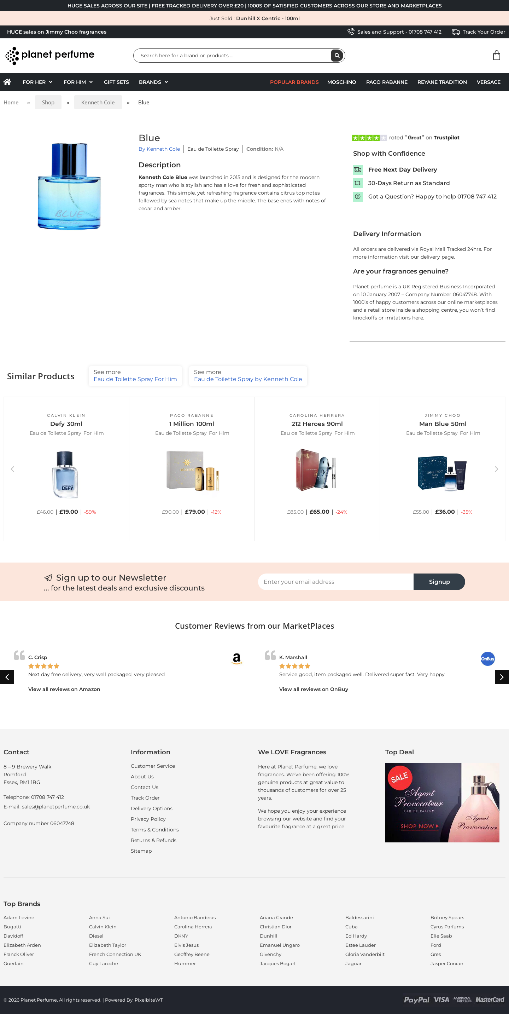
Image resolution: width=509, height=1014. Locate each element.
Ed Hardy (356, 936)
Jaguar (353, 963)
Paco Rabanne (387, 82)
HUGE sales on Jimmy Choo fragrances (56, 32)
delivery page (437, 257)
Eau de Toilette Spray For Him (135, 375)
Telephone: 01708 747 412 (34, 797)
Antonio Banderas (195, 917)
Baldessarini (359, 917)
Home (11, 102)
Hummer (185, 963)
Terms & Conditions (155, 829)
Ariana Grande (276, 917)
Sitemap (141, 851)
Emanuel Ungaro (280, 945)
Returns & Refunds (153, 840)
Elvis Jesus (186, 945)
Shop (48, 102)
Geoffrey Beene (192, 954)
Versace (489, 82)
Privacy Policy (148, 819)
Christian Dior (276, 926)
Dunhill (268, 936)
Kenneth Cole (98, 102)
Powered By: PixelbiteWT (134, 1000)
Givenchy (270, 954)
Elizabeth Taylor (107, 945)
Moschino (341, 82)
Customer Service (153, 766)
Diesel (96, 936)
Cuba (351, 926)
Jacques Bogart (278, 963)
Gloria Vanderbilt (365, 954)
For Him (93, 433)
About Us (142, 776)
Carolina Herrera (317, 415)
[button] (38, 82)
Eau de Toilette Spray (213, 149)
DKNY (181, 936)
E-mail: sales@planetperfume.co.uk (47, 806)
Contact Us (144, 787)
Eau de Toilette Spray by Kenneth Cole (248, 375)
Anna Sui (99, 917)
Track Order (145, 798)
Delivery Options (151, 808)
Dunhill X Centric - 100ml (268, 18)
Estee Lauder (360, 945)
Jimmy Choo (443, 415)
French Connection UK (115, 954)
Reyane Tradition (442, 82)
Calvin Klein (66, 415)
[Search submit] (337, 56)
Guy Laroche (103, 963)
